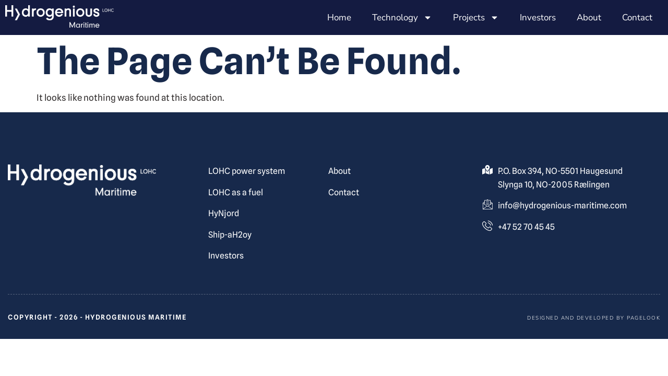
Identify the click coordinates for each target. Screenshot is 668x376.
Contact (637, 17)
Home (339, 17)
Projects (476, 17)
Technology (402, 17)
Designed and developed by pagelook (593, 318)
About (589, 17)
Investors (538, 17)
